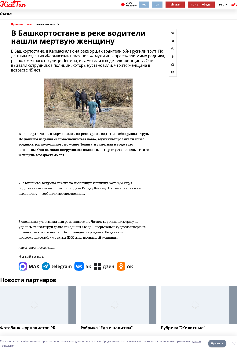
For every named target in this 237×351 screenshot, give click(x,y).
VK (143, 4)
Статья (6, 14)
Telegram (175, 4)
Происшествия (21, 24)
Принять (217, 343)
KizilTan (12, 4)
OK (157, 4)
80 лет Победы (201, 4)
